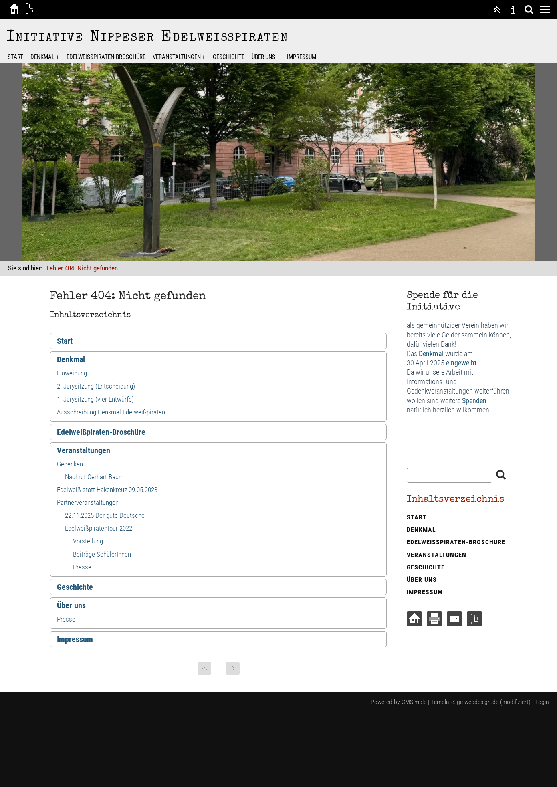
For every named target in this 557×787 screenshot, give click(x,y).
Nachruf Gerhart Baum (94, 477)
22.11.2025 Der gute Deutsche (105, 515)
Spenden (474, 400)
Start (15, 57)
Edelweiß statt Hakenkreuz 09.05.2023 (107, 490)
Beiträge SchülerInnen (102, 554)
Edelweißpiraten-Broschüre (106, 57)
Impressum (301, 57)
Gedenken (70, 464)
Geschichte (228, 57)
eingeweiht (461, 363)
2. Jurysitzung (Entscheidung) (96, 386)
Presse (82, 567)
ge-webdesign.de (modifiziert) (494, 702)
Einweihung (72, 373)
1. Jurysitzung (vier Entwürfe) (95, 399)
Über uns (263, 57)
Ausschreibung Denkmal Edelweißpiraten (111, 412)
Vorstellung (88, 541)
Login (542, 702)
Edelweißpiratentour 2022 (98, 528)
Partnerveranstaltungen (88, 502)
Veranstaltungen (177, 57)
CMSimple (414, 702)
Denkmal (42, 57)
